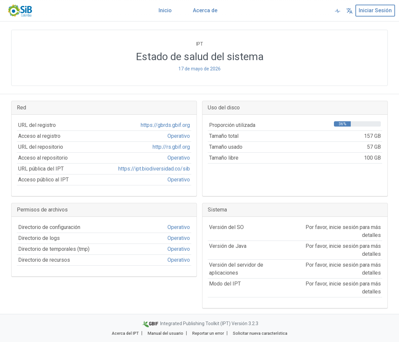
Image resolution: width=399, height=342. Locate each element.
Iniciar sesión (375, 10)
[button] (349, 10)
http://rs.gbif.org (171, 147)
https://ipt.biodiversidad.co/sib (154, 169)
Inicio (165, 10)
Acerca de (205, 10)
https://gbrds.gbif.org (165, 125)
